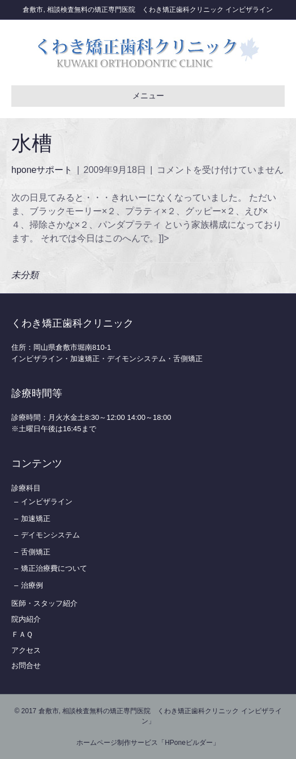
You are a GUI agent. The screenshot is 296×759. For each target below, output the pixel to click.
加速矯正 (35, 518)
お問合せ (26, 665)
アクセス (26, 650)
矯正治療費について (54, 568)
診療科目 (26, 488)
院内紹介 (26, 619)
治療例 (32, 585)
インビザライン (46, 501)
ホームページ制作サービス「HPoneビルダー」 (148, 743)
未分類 (24, 275)
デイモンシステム (50, 535)
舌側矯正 (35, 552)
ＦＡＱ (22, 634)
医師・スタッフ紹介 (44, 603)
